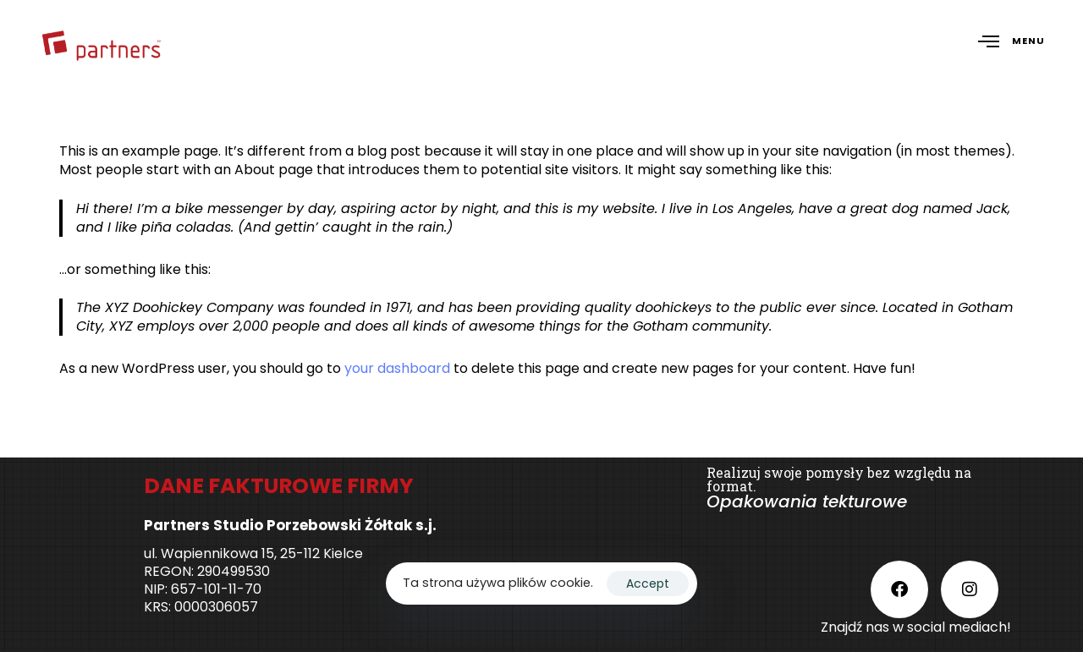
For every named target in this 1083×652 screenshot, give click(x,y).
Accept (647, 583)
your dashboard (397, 368)
